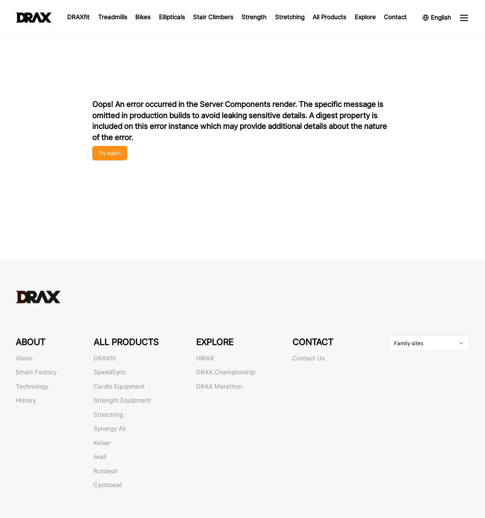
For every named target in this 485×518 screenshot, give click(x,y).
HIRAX (205, 358)
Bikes (142, 17)
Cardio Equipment (119, 386)
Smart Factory (36, 372)
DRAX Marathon (219, 386)
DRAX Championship (225, 372)
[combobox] (429, 343)
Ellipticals (172, 17)
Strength (253, 17)
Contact (395, 17)
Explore (365, 17)
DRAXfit (78, 17)
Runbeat (106, 471)
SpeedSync (110, 372)
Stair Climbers (213, 17)
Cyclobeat (108, 484)
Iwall (100, 456)
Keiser (102, 442)
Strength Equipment (122, 400)
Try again (110, 153)
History (26, 400)
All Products (329, 17)
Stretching (290, 17)
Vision (24, 358)
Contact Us (308, 358)
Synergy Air (110, 428)
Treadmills (112, 17)
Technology (32, 386)
